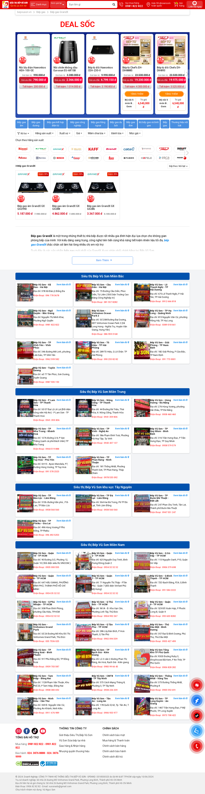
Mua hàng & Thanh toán (116, 740)
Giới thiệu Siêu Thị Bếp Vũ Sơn (75, 735)
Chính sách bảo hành (114, 751)
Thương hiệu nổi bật (179, 124)
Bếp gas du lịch (116, 124)
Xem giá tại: (58, 4)
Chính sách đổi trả (112, 756)
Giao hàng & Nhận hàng (72, 745)
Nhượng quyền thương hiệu (74, 751)
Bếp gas (165, 124)
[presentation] (187, 74)
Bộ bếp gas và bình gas (149, 124)
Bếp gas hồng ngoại (98, 124)
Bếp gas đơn (130, 124)
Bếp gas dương (36, 124)
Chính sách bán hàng (114, 745)
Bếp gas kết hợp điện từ (55, 124)
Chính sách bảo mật (113, 735)
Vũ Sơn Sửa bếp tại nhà (72, 740)
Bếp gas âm (21, 124)
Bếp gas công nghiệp (77, 124)
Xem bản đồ (64, 284)
